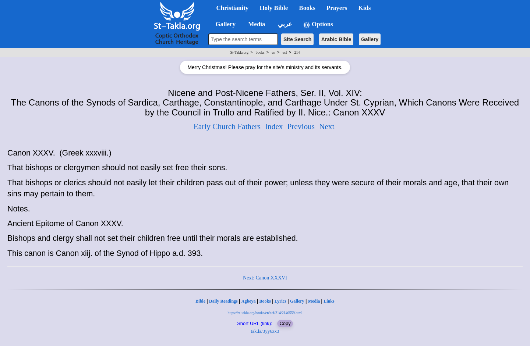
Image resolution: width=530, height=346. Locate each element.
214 (297, 52)
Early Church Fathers (227, 126)
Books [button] (307, 7)
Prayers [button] (336, 7)
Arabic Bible (336, 39)
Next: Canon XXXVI (265, 278)
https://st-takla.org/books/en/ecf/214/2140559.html (264, 313)
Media (314, 301)
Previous (301, 126)
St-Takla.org (239, 52)
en (273, 52)
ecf (285, 52)
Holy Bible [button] (273, 7)
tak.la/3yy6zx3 (265, 331)
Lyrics (280, 301)
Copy (284, 323)
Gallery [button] (223, 24)
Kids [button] (364, 7)
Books (265, 301)
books (260, 52)
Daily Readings (223, 301)
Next (326, 126)
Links (329, 301)
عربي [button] (284, 24)
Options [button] (318, 24)
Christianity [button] (232, 7)
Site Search (297, 39)
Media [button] (256, 24)
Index (274, 126)
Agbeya (248, 301)
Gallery (369, 39)
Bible (200, 301)
